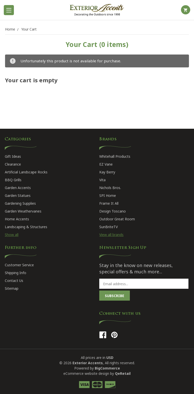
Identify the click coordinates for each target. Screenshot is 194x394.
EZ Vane (106, 164)
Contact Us (14, 280)
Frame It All (108, 203)
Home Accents (17, 219)
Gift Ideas (13, 156)
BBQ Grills (13, 179)
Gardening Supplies (20, 203)
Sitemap (11, 288)
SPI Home (107, 195)
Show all (11, 234)
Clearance (13, 164)
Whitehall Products (114, 156)
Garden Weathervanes (23, 211)
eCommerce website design (86, 373)
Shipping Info (15, 272)
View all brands (111, 234)
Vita (102, 179)
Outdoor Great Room (117, 219)
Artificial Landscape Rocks (26, 172)
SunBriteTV (108, 226)
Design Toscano (112, 211)
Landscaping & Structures (26, 226)
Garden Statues (18, 195)
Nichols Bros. (110, 187)
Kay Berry (107, 172)
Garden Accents (18, 187)
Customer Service (19, 264)
